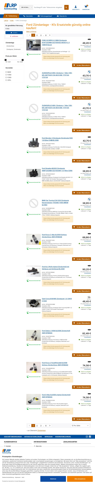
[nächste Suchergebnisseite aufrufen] (50, 35)
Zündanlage (41, 430)
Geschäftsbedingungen (13, 436)
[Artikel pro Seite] (80, 425)
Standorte (62, 16)
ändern (14, 32)
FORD (12, 20)
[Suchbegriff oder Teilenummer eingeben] (48, 7)
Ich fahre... (25, 7)
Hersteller (28, 16)
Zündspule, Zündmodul (13, 49)
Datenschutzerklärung (33, 436)
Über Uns (38, 446)
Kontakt (8, 446)
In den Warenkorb (81, 65)
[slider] (5, 60)
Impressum (49, 436)
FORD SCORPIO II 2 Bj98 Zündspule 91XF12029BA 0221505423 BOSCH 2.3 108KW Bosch (56, 42)
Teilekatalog (11, 16)
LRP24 (6, 20)
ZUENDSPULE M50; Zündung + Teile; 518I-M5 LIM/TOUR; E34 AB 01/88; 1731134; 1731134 (57, 75)
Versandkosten (87, 46)
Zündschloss (10, 46)
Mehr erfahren (31, 31)
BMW (9, 72)
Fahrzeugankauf (45, 16)
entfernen (14, 36)
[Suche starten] (66, 7)
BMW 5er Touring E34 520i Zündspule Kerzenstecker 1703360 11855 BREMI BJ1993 (55, 202)
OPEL (9, 80)
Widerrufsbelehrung (63, 436)
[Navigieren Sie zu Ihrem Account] (75, 7)
